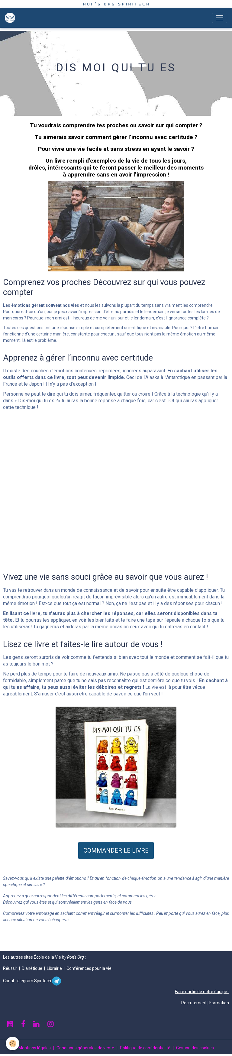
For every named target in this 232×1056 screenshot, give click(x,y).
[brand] (11, 18)
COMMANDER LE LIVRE (116, 850)
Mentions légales (34, 1047)
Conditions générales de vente (85, 1047)
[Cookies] (13, 1043)
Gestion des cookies (195, 1047)
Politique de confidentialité (145, 1047)
